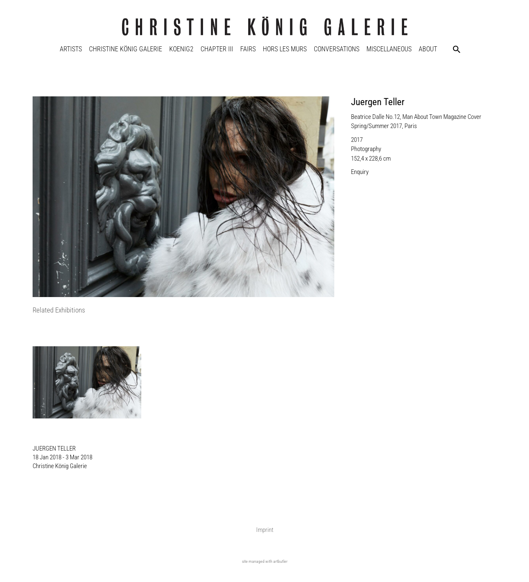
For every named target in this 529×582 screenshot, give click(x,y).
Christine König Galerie (125, 49)
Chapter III (217, 49)
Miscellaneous (389, 49)
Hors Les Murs (285, 49)
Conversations (336, 49)
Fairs (248, 49)
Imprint (264, 530)
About (428, 49)
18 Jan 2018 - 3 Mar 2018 (62, 457)
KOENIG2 (181, 49)
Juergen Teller (377, 102)
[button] (456, 49)
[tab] (59, 310)
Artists (71, 49)
